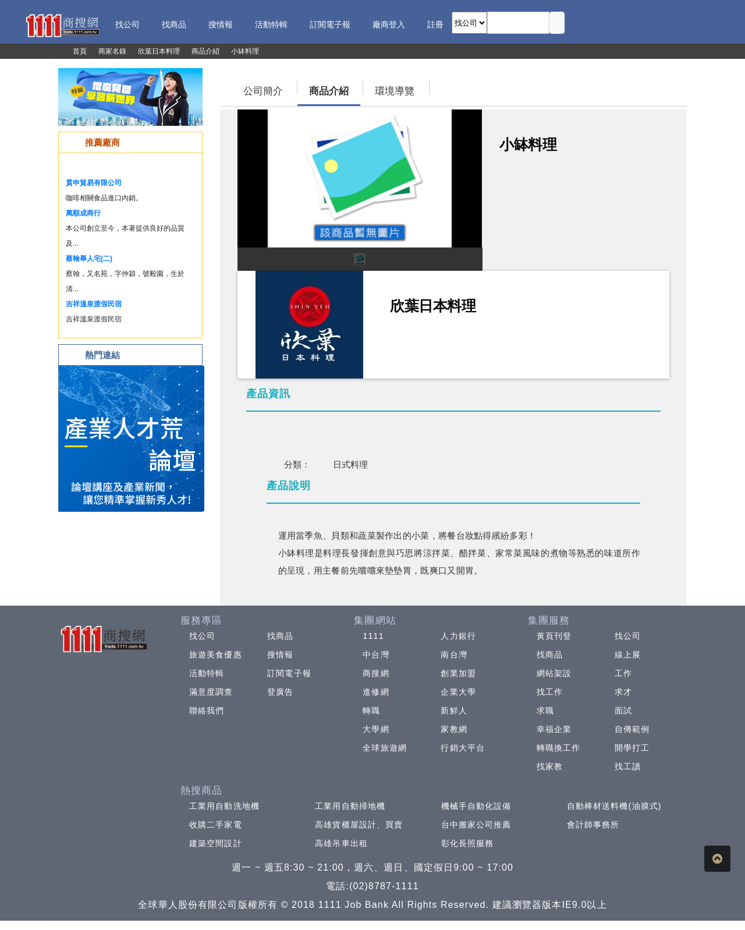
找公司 (202, 636)
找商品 (280, 636)
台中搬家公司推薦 (476, 824)
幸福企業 (554, 729)
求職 (545, 710)
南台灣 (454, 654)
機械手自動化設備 (476, 806)
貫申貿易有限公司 (94, 183)
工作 (623, 673)
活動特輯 (206, 673)
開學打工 (632, 747)
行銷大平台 (463, 747)
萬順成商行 (83, 213)
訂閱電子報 (289, 673)
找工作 (550, 691)
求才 (623, 691)
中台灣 (376, 654)
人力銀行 (458, 636)
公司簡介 (263, 91)
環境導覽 (394, 91)
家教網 (454, 729)
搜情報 (280, 654)
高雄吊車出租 (341, 843)
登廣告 (280, 691)
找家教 (550, 766)
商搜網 (376, 673)
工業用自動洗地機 (224, 806)
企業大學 (458, 691)
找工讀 (628, 766)
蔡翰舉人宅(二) (89, 258)
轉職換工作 (559, 747)
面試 (623, 710)
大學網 (376, 729)
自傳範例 (632, 729)
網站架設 (554, 673)
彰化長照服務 (467, 843)
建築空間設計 (215, 843)
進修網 (376, 691)
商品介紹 (329, 91)
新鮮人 (454, 710)
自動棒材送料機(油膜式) (614, 806)
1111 (373, 636)
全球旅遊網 (385, 747)
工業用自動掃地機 (350, 806)
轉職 (371, 710)
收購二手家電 (215, 824)
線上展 (628, 654)
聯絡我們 (206, 710)
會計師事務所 (593, 824)
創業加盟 (458, 673)
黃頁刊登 (554, 636)
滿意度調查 (211, 691)
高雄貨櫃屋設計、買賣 (359, 824)
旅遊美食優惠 (215, 654)
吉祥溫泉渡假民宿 (94, 304)
